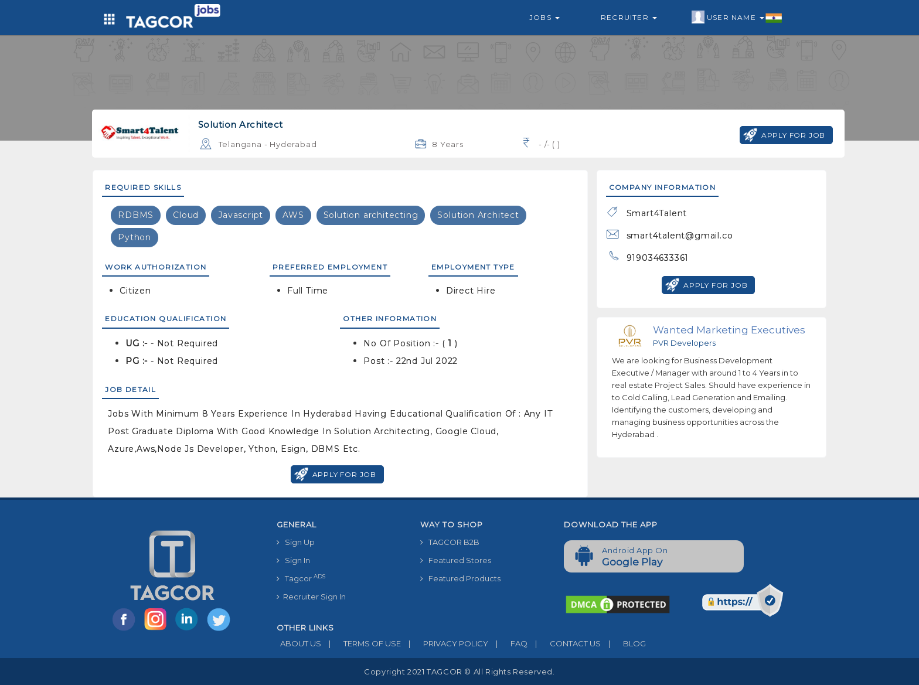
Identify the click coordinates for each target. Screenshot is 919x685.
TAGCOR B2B (449, 542)
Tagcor (301, 578)
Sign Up (296, 542)
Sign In (293, 560)
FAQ (507, 643)
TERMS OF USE (361, 643)
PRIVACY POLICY (444, 643)
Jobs (544, 17)
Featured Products (460, 578)
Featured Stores (455, 560)
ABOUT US (299, 643)
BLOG (623, 643)
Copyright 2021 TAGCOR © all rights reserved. (459, 671)
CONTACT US (564, 643)
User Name (737, 17)
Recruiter (629, 17)
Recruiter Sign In (311, 596)
